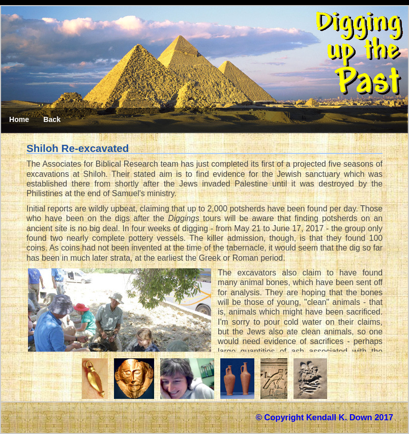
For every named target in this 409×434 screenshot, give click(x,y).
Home (19, 119)
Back (52, 119)
